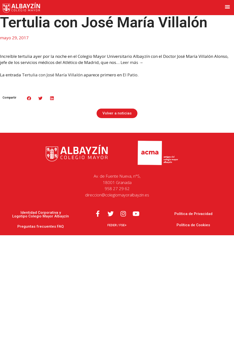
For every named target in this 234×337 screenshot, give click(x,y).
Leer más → (132, 62)
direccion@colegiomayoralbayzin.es (117, 195)
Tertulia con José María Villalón (52, 75)
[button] (227, 6)
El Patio (130, 75)
